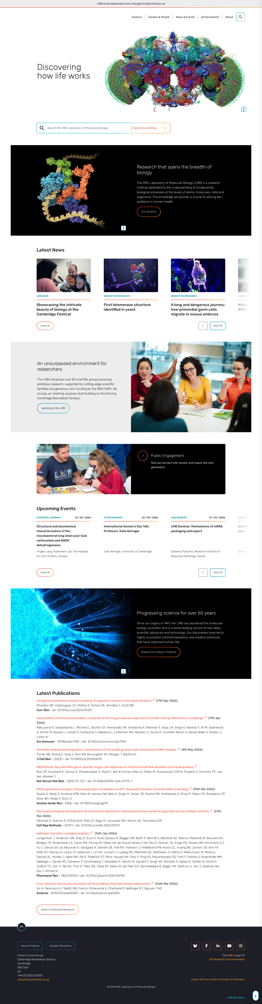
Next (218, 325)
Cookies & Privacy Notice (204, 979)
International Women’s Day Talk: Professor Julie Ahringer (126, 529)
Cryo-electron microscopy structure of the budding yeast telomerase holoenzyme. (94, 884)
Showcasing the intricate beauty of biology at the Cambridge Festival (59, 309)
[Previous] (203, 326)
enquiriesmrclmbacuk (33, 979)
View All (45, 325)
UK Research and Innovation (227, 959)
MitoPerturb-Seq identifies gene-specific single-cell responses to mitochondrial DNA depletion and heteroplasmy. (115, 767)
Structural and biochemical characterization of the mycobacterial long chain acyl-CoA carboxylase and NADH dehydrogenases (62, 536)
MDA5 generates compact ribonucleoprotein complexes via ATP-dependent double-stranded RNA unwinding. (113, 789)
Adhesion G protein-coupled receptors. (64, 833)
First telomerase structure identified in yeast (127, 307)
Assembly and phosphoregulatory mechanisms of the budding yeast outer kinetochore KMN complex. (107, 749)
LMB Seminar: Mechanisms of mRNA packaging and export (197, 529)
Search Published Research (58, 909)
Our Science (148, 211)
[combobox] (89, 128)
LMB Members (236, 997)
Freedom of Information (232, 979)
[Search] (240, 17)
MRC (230, 955)
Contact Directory (61, 945)
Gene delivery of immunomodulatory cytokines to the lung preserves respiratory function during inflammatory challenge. (120, 718)
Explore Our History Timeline (158, 652)
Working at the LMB (53, 408)
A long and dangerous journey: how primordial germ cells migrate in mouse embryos (198, 309)
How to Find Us (30, 945)
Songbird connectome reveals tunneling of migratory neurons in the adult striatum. (94, 701)
